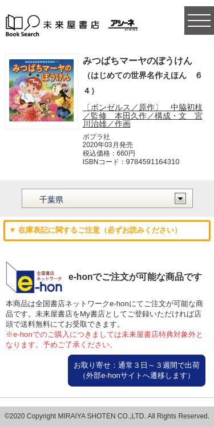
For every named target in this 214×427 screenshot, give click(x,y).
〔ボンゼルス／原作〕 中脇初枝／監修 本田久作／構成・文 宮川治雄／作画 (143, 115)
